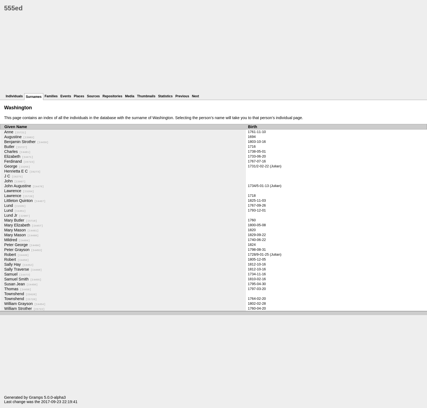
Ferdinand (19, 161)
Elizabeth (18, 156)
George (17, 166)
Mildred (17, 240)
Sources (93, 96)
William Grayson (25, 303)
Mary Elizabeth (23, 225)
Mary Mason (21, 230)
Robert (16, 254)
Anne (15, 132)
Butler (15, 146)
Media (129, 96)
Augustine (19, 137)
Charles (17, 151)
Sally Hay (19, 264)
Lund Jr (17, 215)
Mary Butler (20, 220)
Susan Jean (21, 284)
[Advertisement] (167, 54)
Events (65, 96)
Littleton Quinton (25, 200)
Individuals (14, 96)
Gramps (36, 397)
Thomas (17, 289)
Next (195, 96)
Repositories (113, 96)
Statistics (165, 96)
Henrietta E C (22, 171)
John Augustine (24, 186)
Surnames (34, 97)
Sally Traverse (23, 269)
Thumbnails (146, 96)
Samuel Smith (22, 279)
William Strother (24, 308)
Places (79, 96)
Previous (182, 96)
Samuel (17, 274)
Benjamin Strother (26, 142)
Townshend (20, 294)
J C (13, 176)
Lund (15, 205)
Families (51, 96)
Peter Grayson (23, 249)
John (15, 181)
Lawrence (19, 191)
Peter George (22, 245)
